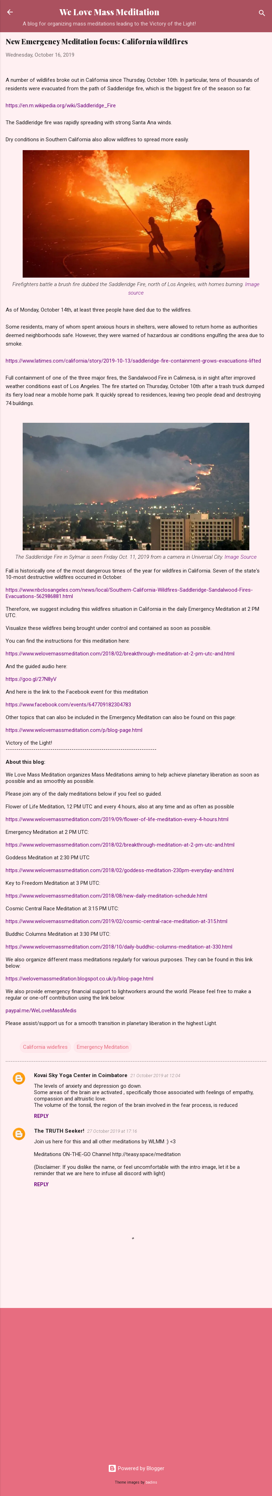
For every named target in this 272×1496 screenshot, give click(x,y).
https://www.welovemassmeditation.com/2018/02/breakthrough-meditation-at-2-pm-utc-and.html (120, 653)
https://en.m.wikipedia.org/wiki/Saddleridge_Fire (61, 105)
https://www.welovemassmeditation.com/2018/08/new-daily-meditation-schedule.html (106, 896)
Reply (41, 1116)
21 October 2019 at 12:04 (155, 1075)
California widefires (45, 1047)
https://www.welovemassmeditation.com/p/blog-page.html (74, 730)
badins (151, 1482)
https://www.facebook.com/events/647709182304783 (68, 704)
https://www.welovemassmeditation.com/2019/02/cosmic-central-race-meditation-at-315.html (116, 921)
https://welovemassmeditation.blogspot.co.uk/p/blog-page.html (79, 978)
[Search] (262, 14)
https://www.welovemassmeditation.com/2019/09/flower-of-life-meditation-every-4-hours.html (117, 819)
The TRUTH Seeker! (59, 1131)
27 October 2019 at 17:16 (112, 1131)
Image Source (241, 557)
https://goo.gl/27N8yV (31, 679)
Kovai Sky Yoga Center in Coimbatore (81, 1075)
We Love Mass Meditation (109, 11)
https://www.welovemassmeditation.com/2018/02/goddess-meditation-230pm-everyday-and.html (120, 870)
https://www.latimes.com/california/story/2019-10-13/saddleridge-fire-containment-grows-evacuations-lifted (133, 361)
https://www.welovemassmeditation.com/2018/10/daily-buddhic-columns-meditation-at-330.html (119, 947)
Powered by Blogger (136, 1468)
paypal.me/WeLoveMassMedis (41, 1010)
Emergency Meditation (103, 1047)
